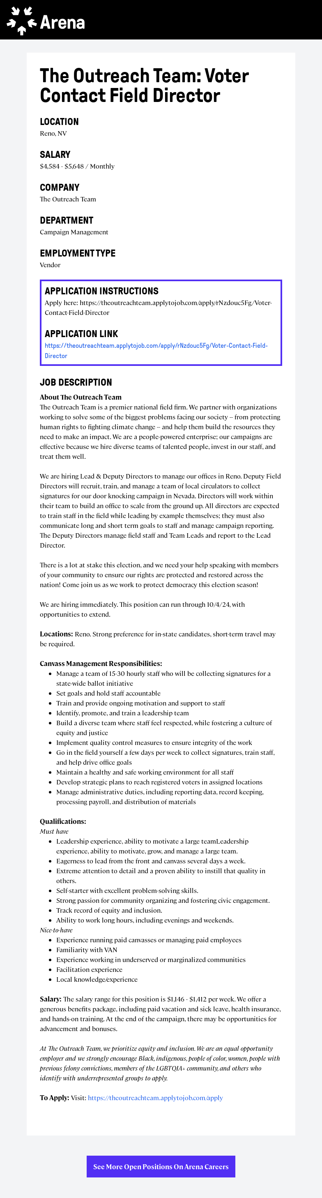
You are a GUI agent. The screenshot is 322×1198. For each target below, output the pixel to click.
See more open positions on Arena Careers (161, 1166)
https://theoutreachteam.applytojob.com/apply (155, 1097)
